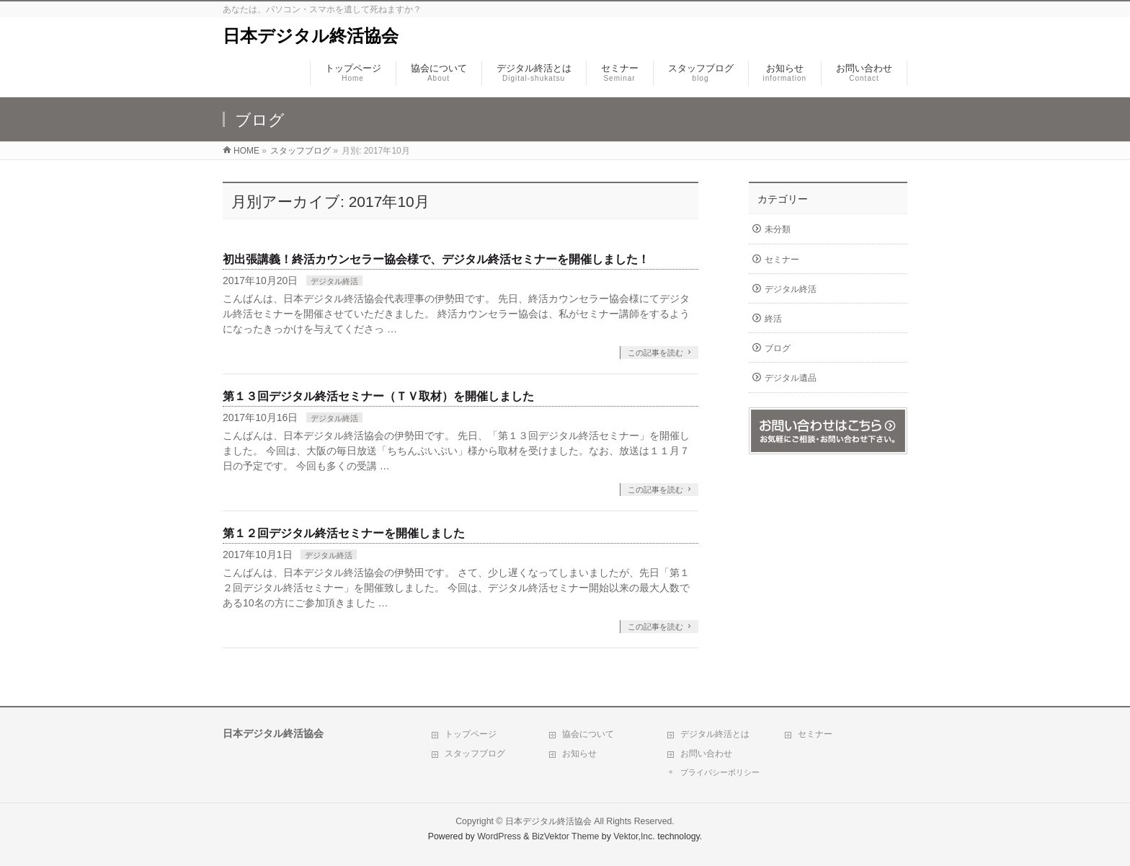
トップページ (471, 734)
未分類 (778, 229)
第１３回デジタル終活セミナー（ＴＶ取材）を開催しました (378, 396)
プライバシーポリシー (720, 772)
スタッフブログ (475, 753)
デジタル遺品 (791, 378)
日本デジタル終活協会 (311, 35)
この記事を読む (655, 352)
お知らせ (579, 753)
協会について (588, 734)
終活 (773, 319)
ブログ (778, 348)
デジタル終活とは (714, 734)
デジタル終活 (334, 281)
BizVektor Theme (566, 836)
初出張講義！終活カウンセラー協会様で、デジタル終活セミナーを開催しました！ (436, 259)
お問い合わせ (706, 753)
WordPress (499, 836)
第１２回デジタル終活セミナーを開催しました (344, 533)
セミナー (782, 260)
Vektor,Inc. (634, 836)
